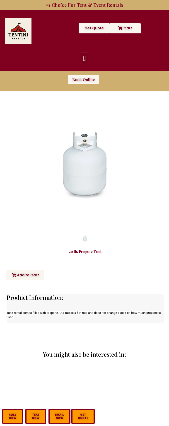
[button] (84, 58)
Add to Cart (25, 275)
